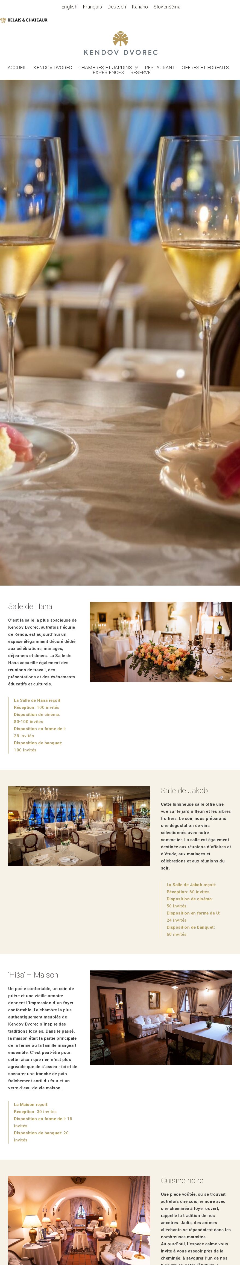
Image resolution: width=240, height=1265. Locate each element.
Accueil (17, 67)
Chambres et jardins (108, 67)
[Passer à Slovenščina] (167, 6)
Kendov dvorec (52, 67)
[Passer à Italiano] (140, 6)
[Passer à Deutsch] (117, 6)
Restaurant (160, 67)
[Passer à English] (69, 6)
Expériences (108, 72)
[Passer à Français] (92, 6)
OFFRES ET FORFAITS (205, 67)
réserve (140, 72)
